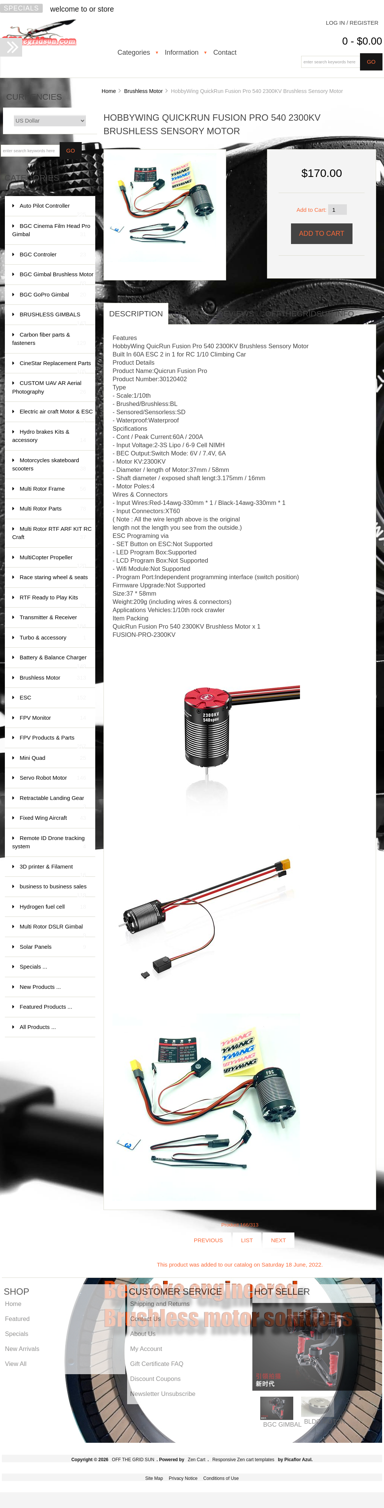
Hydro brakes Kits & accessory (49, 436)
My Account (146, 1348)
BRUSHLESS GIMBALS (53, 318)
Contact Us (145, 1318)
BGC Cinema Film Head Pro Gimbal (51, 231)
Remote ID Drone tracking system (49, 843)
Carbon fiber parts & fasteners (49, 339)
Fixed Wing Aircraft (53, 818)
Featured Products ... (46, 1006)
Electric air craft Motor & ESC (56, 415)
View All (15, 1363)
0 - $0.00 (362, 41)
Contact (225, 52)
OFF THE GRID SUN (133, 1459)
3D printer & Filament (53, 870)
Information (181, 52)
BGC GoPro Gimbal (53, 295)
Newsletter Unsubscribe (162, 1393)
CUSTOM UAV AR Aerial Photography (49, 388)
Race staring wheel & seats (54, 581)
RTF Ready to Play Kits (53, 601)
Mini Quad (53, 758)
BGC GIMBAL (282, 1424)
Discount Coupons (155, 1378)
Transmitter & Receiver (53, 621)
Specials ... (33, 966)
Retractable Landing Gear (53, 802)
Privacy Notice (183, 1478)
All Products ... (38, 1027)
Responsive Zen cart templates (243, 1459)
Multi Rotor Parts (53, 509)
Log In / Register (352, 22)
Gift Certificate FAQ (156, 1363)
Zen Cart (197, 1459)
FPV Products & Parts (53, 741)
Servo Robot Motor (53, 778)
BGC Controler (53, 254)
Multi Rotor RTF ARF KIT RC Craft (52, 534)
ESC (53, 697)
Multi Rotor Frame (53, 489)
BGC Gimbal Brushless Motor (57, 278)
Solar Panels (53, 947)
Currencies (34, 97)
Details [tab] (190, 313)
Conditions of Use (221, 1478)
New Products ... (40, 987)
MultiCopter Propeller (53, 561)
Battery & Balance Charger (53, 661)
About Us (143, 1333)
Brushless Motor (143, 91)
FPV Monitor (53, 718)
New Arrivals (22, 1348)
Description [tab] (136, 313)
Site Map (154, 1478)
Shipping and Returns (160, 1303)
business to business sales (53, 890)
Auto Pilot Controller (53, 209)
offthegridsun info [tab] (309, 313)
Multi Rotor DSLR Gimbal (53, 930)
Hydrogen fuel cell (53, 907)
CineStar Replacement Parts (55, 367)
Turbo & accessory (53, 637)
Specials (21, 8)
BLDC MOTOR (324, 1421)
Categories (133, 52)
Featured (17, 1318)
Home (109, 91)
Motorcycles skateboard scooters (49, 465)
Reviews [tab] (236, 313)
